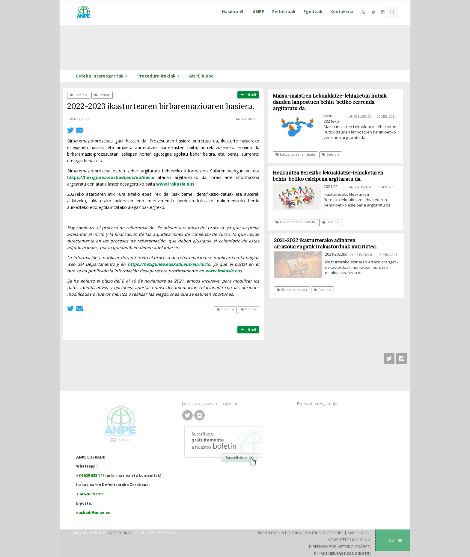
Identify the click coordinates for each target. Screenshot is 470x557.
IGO (395, 540)
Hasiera (233, 11)
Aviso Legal (358, 532)
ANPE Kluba (201, 76)
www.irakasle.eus (175, 184)
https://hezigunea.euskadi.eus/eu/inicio (110, 177)
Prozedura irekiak (159, 76)
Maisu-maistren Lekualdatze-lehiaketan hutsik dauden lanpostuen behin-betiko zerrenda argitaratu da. (330, 102)
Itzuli (248, 94)
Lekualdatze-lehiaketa (295, 154)
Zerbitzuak (284, 11)
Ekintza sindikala (293, 290)
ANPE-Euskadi (246, 119)
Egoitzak (313, 11)
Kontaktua (341, 11)
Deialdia (78, 95)
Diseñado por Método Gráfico (339, 546)
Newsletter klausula (349, 539)
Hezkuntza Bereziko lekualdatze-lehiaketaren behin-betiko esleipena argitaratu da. (328, 175)
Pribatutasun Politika (279, 532)
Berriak (102, 95)
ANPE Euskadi (120, 532)
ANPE (258, 11)
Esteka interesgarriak (102, 76)
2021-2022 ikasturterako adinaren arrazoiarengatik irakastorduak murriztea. (327, 243)
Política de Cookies (324, 532)
